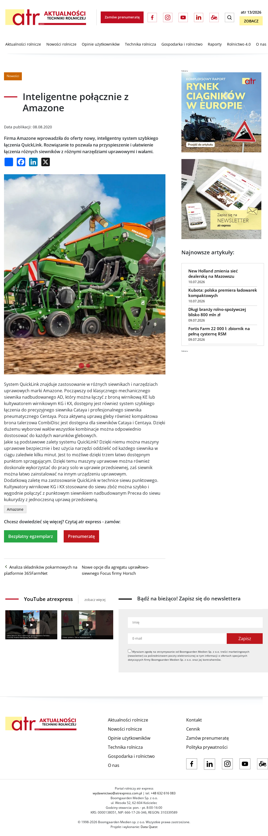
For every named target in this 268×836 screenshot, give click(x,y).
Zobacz (251, 20)
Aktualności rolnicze (23, 44)
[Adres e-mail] (177, 638)
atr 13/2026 (251, 12)
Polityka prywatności (207, 747)
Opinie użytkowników (101, 44)
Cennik (193, 729)
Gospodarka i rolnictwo (181, 44)
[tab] (81, 366)
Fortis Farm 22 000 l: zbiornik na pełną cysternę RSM (219, 331)
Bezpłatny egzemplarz (30, 536)
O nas (261, 44)
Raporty (215, 44)
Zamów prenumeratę (122, 17)
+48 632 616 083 (163, 793)
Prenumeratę (81, 536)
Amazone (15, 509)
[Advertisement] (221, 385)
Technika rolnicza (140, 44)
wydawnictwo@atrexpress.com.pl (117, 793)
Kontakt (194, 720)
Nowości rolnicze (61, 44)
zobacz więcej (94, 599)
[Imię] (195, 622)
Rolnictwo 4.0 (239, 44)
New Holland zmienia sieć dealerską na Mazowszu (213, 273)
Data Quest (149, 827)
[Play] (31, 625)
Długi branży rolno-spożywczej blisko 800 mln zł (217, 312)
